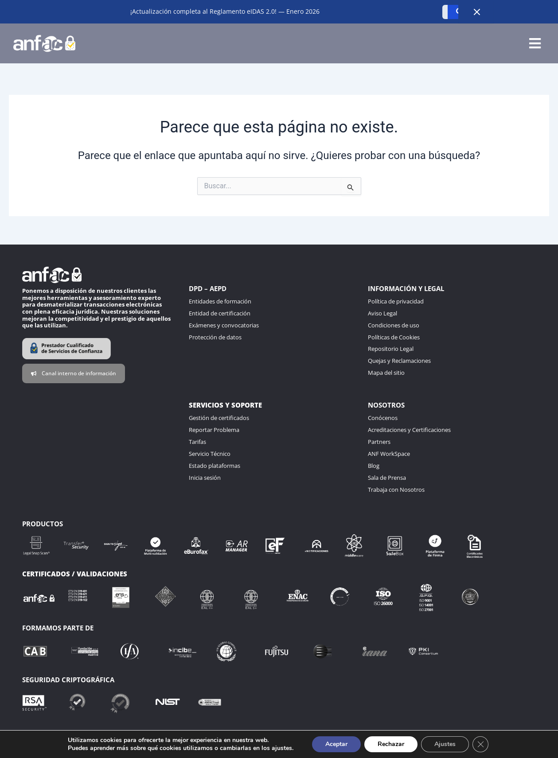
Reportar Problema (214, 430)
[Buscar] (445, 12)
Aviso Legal (382, 313)
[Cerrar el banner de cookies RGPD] (480, 744)
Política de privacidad (396, 301)
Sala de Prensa (387, 478)
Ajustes (445, 744)
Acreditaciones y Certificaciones (409, 430)
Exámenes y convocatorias (224, 325)
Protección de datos (215, 337)
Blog (373, 466)
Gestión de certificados (219, 418)
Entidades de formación (220, 301)
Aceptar (336, 744)
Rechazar (391, 744)
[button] (535, 43)
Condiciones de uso (393, 325)
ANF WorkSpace (389, 454)
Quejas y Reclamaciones (399, 361)
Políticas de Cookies (394, 337)
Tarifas (197, 442)
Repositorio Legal (391, 349)
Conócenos (383, 418)
